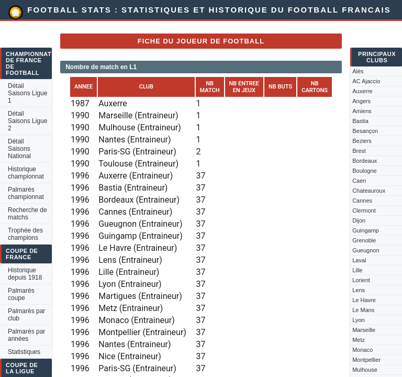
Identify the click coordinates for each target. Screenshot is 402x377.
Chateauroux (368, 190)
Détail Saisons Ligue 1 (27, 93)
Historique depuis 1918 (25, 274)
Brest (359, 151)
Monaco (362, 350)
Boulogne (364, 171)
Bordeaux (364, 161)
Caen (359, 181)
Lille (357, 270)
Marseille (363, 330)
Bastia (360, 121)
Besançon (365, 131)
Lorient (361, 280)
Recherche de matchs (27, 213)
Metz (358, 340)
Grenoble (364, 240)
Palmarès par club (26, 314)
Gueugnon (365, 250)
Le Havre (364, 300)
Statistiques (24, 352)
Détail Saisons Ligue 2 (27, 121)
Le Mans (363, 310)
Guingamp (365, 230)
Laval (359, 260)
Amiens (362, 111)
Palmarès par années (26, 335)
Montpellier (366, 360)
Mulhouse (364, 370)
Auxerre (362, 91)
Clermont (364, 210)
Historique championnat (26, 172)
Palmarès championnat (26, 193)
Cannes (362, 200)
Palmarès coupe (21, 294)
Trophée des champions (25, 234)
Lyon (358, 320)
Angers (361, 101)
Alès (357, 71)
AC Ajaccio (366, 81)
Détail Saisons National (19, 149)
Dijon (358, 220)
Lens (358, 290)
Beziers (362, 141)
